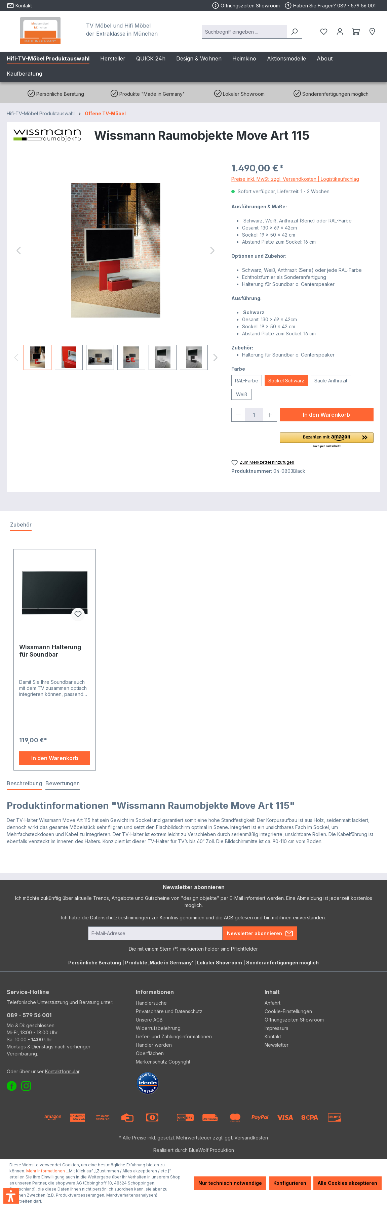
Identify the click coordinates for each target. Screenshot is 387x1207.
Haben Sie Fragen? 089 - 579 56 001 (330, 5)
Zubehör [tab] (21, 524)
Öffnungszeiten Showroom (250, 5)
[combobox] (244, 32)
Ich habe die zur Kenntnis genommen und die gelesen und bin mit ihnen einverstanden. (193, 917)
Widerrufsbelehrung (158, 1028)
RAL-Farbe (246, 380)
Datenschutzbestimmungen (120, 917)
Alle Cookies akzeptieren (347, 1183)
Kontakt (273, 1036)
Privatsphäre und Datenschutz (169, 1011)
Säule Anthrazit (330, 380)
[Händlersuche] (372, 31)
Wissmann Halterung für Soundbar (50, 650)
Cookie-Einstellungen (288, 1011)
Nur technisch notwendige (230, 1183)
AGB (228, 917)
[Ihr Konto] (340, 31)
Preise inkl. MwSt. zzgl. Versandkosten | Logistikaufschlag (295, 179)
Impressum (276, 1028)
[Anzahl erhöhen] (270, 415)
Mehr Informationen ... (47, 1170)
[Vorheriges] (18, 250)
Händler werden (154, 1045)
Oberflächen (150, 1053)
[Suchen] (294, 32)
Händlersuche (151, 1003)
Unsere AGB (149, 1020)
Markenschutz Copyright (163, 1062)
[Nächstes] (212, 250)
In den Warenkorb (326, 414)
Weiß (241, 394)
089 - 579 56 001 (29, 1015)
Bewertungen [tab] (62, 783)
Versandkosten (251, 1137)
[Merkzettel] (324, 31)
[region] (116, 265)
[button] (327, 440)
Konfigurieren (289, 1183)
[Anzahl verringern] (238, 415)
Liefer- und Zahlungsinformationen (174, 1036)
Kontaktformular (62, 1071)
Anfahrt (272, 1003)
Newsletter (276, 1045)
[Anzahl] (254, 415)
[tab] (24, 784)
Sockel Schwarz (286, 380)
